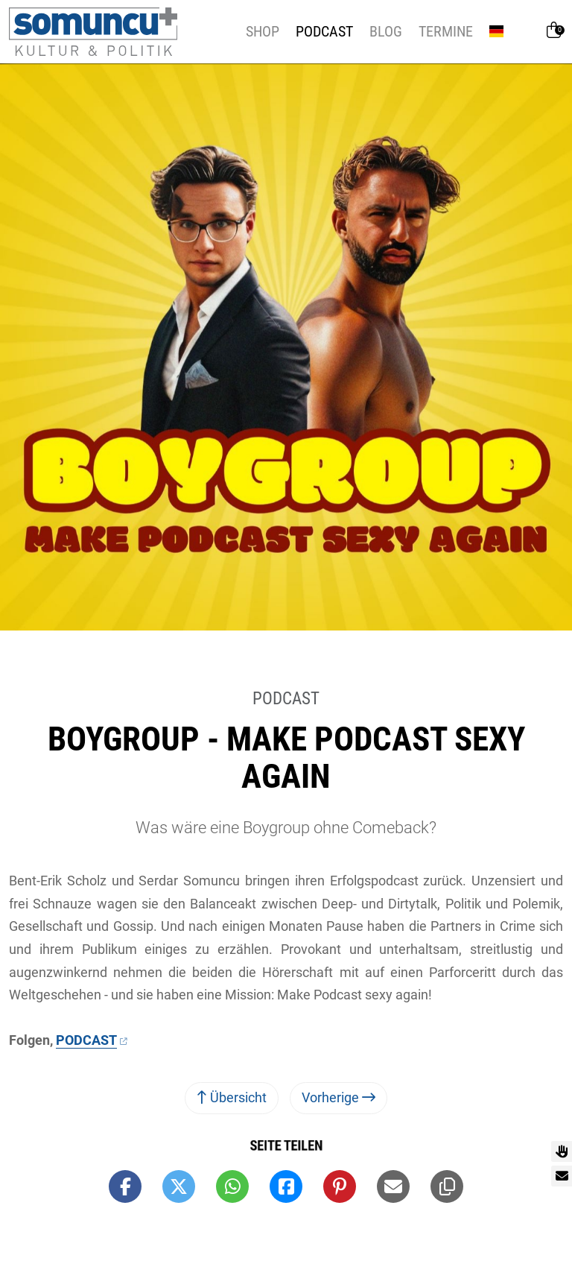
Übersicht (232, 1097)
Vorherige (338, 1097)
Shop (262, 31)
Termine (446, 31)
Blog (385, 31)
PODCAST (86, 1040)
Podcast (324, 31)
